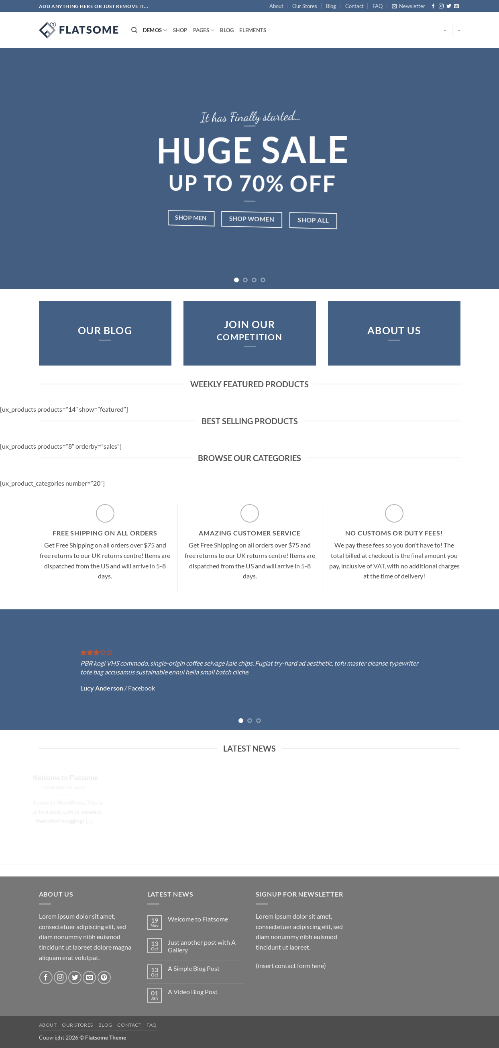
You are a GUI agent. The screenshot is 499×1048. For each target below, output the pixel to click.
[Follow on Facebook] (433, 6)
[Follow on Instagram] (441, 6)
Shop (180, 30)
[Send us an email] (456, 6)
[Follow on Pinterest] (104, 977)
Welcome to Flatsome (198, 919)
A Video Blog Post (193, 991)
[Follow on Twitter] (448, 6)
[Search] (134, 30)
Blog (331, 6)
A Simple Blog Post (194, 968)
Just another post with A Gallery (202, 946)
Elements (252, 30)
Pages (204, 30)
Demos (155, 30)
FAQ (378, 6)
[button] (408, 6)
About (276, 6)
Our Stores (304, 6)
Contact (354, 6)
